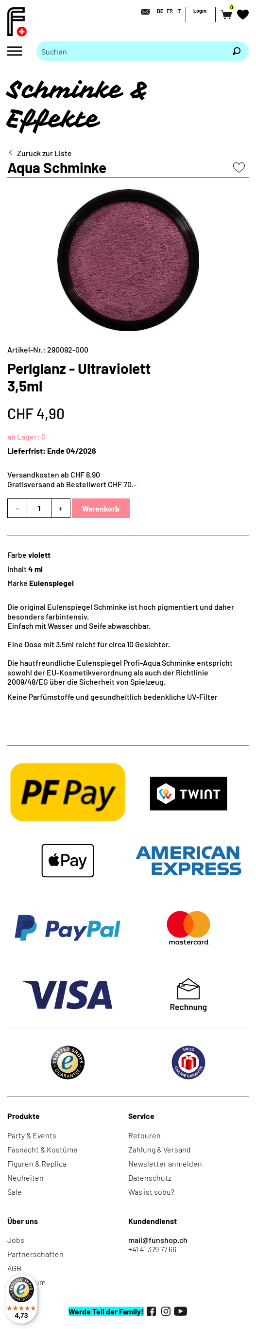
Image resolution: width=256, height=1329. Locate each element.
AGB (14, 1268)
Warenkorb (100, 508)
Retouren (144, 1135)
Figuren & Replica (37, 1163)
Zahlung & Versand (159, 1149)
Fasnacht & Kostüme (42, 1149)
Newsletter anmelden (165, 1163)
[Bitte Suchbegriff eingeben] (130, 51)
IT (178, 11)
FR (170, 11)
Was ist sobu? (151, 1191)
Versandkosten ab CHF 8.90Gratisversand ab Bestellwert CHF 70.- (72, 479)
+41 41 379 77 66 (152, 1249)
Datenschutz (149, 1177)
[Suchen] (236, 51)
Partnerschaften (35, 1253)
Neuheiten (25, 1177)
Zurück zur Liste (44, 153)
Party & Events (31, 1135)
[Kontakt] (142, 12)
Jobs (15, 1239)
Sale (14, 1191)
